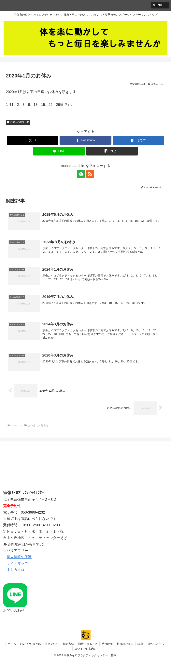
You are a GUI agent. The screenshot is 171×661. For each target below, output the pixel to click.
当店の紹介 (52, 643)
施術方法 (68, 643)
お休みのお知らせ (18, 122)
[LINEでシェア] (59, 151)
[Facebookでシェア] (85, 140)
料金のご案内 (125, 643)
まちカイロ (15, 570)
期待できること (87, 643)
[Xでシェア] (32, 140)
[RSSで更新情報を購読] (90, 174)
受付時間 (107, 643)
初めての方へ (155, 643)
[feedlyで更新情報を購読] (81, 174)
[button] (112, 151)
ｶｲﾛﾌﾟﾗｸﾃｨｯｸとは (30, 643)
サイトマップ (17, 563)
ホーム (12, 643)
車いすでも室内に (86, 648)
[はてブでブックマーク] (138, 140)
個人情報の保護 (19, 557)
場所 (140, 643)
